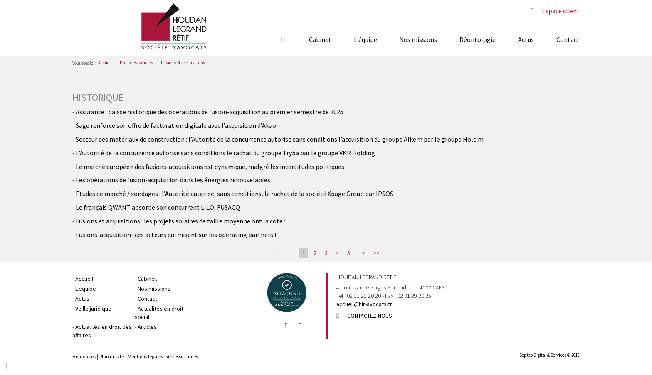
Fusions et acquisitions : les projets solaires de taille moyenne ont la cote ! (181, 221)
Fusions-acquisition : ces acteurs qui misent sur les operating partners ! (176, 234)
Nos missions (418, 39)
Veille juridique (93, 308)
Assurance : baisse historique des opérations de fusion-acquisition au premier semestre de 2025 (209, 112)
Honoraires (84, 356)
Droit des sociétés (136, 63)
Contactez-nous (369, 315)
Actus (526, 39)
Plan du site (111, 356)
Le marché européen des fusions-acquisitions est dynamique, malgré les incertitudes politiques (210, 166)
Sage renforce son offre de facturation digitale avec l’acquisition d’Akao (176, 125)
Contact (568, 39)
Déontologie (477, 39)
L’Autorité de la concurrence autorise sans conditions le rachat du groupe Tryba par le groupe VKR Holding (225, 153)
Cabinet (320, 39)
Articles (147, 327)
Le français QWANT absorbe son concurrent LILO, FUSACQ (158, 207)
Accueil (280, 39)
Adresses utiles (182, 356)
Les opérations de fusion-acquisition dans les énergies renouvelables (173, 180)
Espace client (561, 11)
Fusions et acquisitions (183, 63)
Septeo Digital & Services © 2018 (549, 355)
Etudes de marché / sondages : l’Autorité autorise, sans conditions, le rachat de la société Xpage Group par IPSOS (234, 193)
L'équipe (365, 39)
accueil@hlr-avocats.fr (364, 304)
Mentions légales (145, 356)
